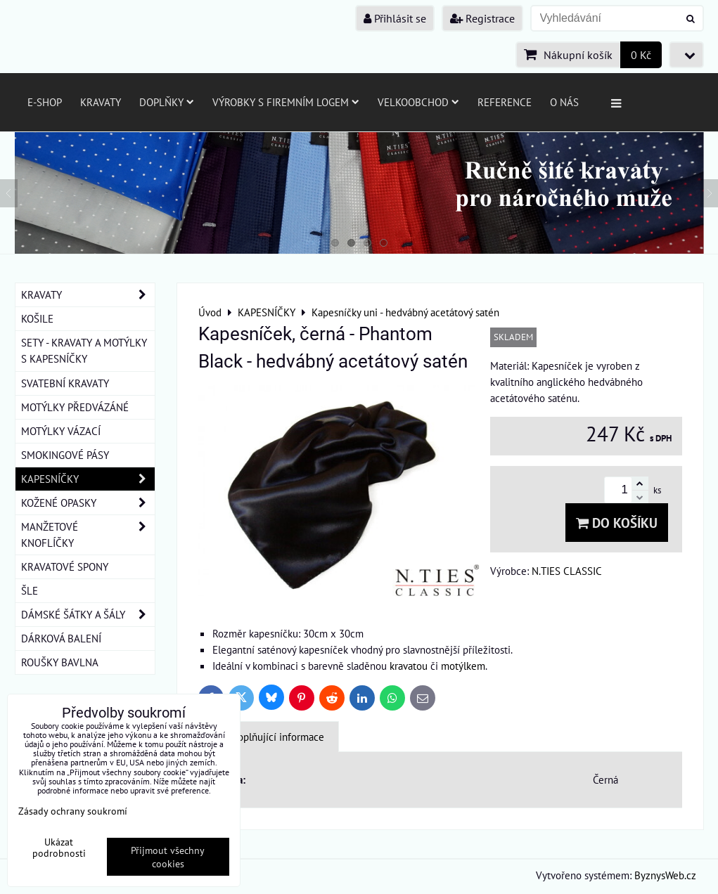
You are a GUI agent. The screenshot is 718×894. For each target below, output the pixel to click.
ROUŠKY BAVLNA (59, 662)
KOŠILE (37, 318)
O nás (564, 102)
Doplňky (166, 102)
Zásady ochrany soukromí (72, 810)
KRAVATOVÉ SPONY (64, 566)
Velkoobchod (418, 102)
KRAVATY (88, 294)
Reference (504, 102)
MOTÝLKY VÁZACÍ (61, 431)
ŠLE (29, 590)
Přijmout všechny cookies (168, 856)
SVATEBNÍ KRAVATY (65, 383)
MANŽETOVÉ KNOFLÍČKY (88, 535)
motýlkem (463, 666)
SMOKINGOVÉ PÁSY (65, 455)
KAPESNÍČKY (88, 479)
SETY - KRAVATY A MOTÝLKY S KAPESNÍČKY (84, 350)
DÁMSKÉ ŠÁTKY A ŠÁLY (88, 614)
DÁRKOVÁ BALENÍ (61, 638)
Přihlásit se (395, 18)
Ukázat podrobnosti (59, 847)
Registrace (482, 18)
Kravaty (100, 102)
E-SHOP (44, 102)
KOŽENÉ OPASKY (88, 502)
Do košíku (617, 522)
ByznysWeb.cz (665, 875)
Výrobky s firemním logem (285, 102)
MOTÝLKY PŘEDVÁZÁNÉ (75, 407)
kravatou (409, 666)
